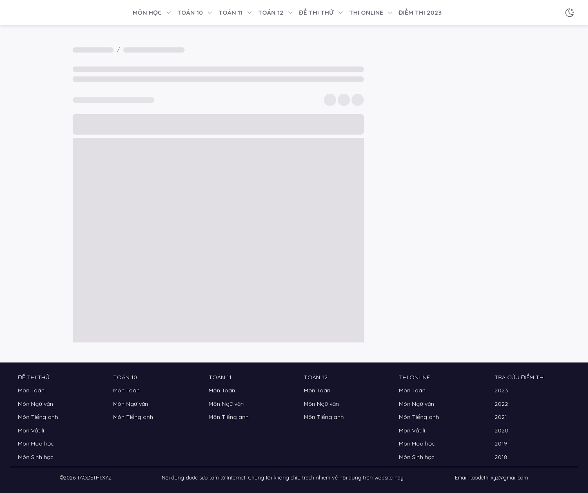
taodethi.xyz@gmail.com (499, 477)
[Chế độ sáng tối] (569, 12)
